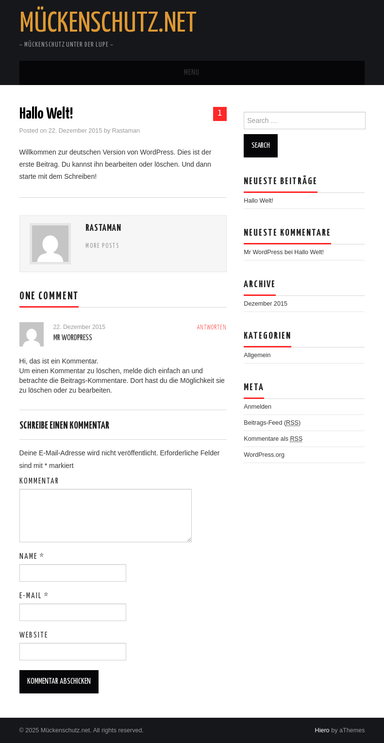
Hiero (322, 730)
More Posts (102, 246)
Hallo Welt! (258, 200)
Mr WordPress (72, 338)
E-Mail (34, 596)
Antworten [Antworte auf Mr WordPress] (212, 328)
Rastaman (126, 130)
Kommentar (39, 481)
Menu (192, 72)
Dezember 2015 (265, 303)
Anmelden (257, 406)
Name (32, 556)
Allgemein (257, 355)
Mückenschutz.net (108, 23)
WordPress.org (264, 454)
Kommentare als (273, 439)
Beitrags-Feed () (272, 423)
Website (33, 635)
